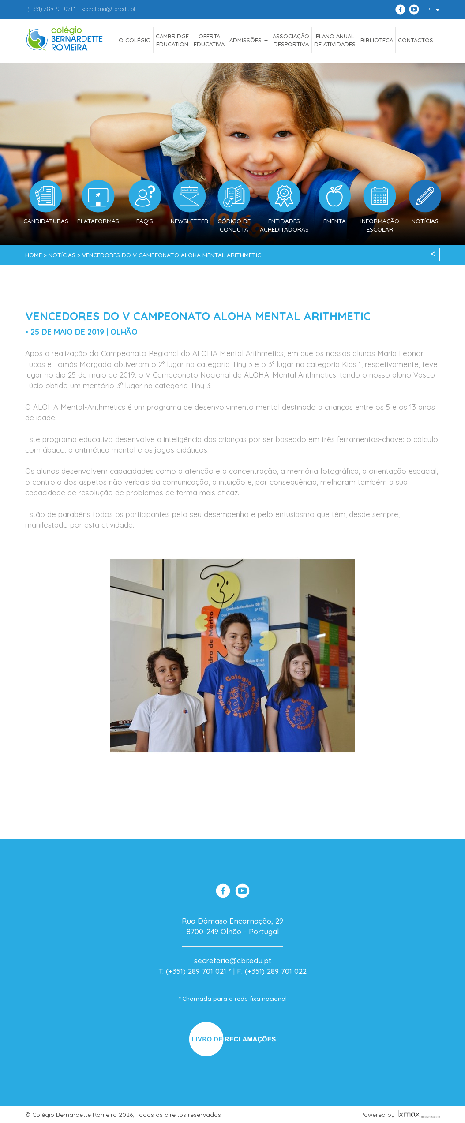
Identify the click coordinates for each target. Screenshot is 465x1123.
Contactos (415, 40)
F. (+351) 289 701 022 (272, 971)
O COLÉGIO (135, 40)
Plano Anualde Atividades (335, 40)
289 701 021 (49, 8)
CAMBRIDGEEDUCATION (172, 40)
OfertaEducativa (209, 40)
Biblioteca (376, 40)
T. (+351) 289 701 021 (192, 971)
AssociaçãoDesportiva (291, 40)
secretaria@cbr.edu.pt (108, 8)
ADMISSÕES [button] (248, 40)
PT (432, 10)
